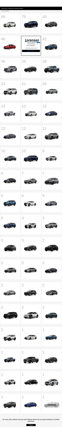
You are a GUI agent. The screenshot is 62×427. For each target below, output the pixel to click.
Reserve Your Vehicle (31, 50)
